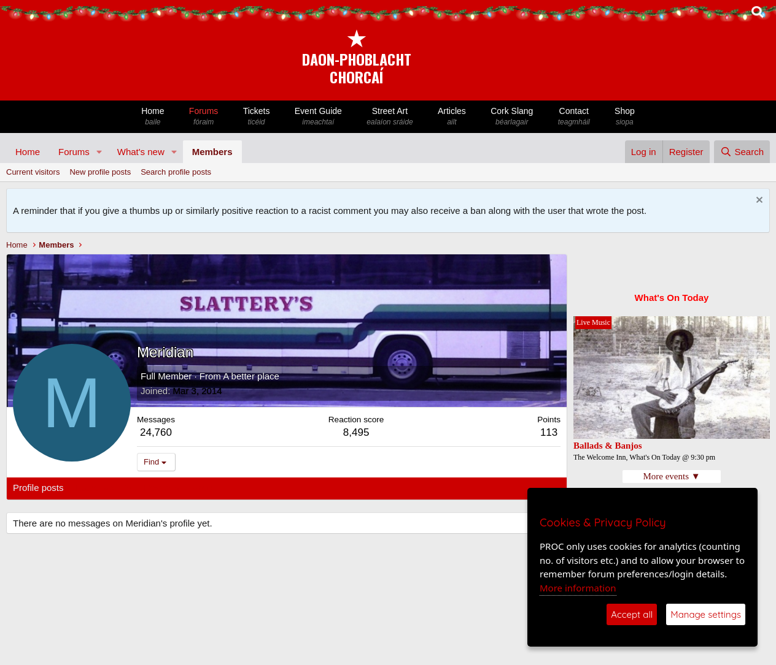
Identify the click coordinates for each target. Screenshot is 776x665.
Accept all (632, 614)
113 (548, 432)
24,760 (156, 432)
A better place (251, 376)
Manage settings (705, 614)
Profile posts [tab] (38, 487)
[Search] (742, 151)
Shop (624, 116)
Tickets (256, 116)
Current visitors (33, 172)
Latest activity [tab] (104, 487)
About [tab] (203, 487)
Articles (452, 116)
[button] (99, 151)
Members (212, 151)
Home (153, 116)
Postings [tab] (161, 487)
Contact (574, 116)
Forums (204, 116)
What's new (141, 151)
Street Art (389, 116)
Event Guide (318, 116)
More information (578, 588)
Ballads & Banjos (607, 445)
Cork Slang (512, 116)
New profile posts (100, 172)
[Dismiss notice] (758, 201)
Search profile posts (176, 172)
